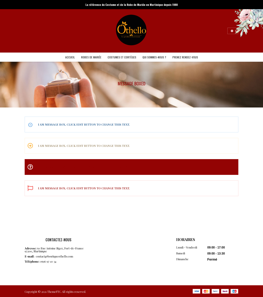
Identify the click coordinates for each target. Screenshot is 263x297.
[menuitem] (70, 57)
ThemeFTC (54, 292)
